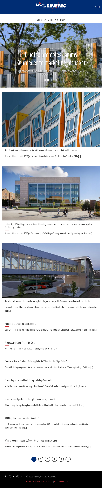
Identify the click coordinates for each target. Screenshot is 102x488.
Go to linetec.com (61, 481)
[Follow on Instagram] (9, 476)
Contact (49, 481)
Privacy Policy (38, 481)
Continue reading (51, 80)
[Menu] (95, 7)
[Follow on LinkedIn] (17, 476)
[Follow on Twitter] (13, 476)
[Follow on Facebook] (5, 476)
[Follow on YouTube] (21, 476)
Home (28, 481)
